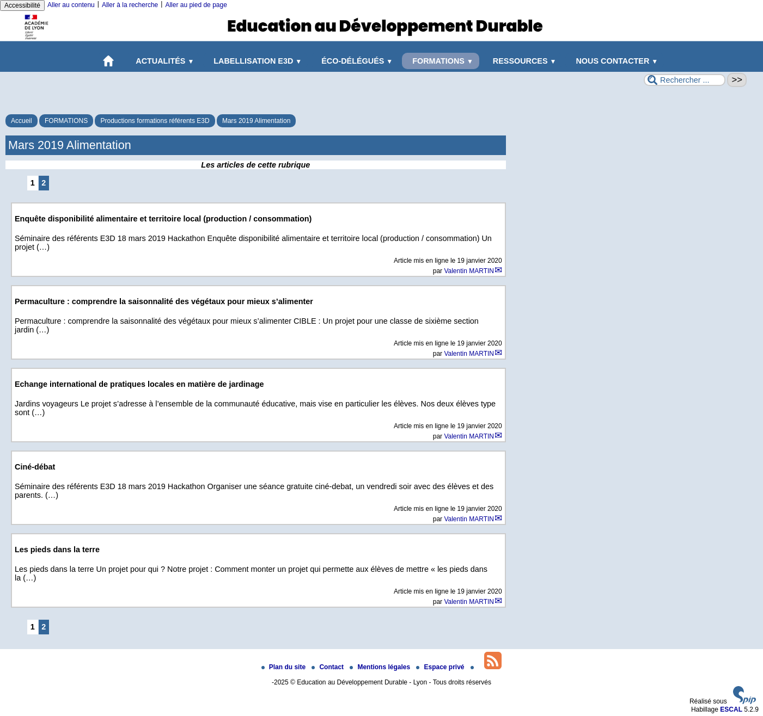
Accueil (21, 121)
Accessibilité (22, 5)
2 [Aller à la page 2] (43, 182)
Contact (328, 667)
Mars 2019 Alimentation (256, 121)
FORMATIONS (440, 60)
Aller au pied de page (196, 5)
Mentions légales (381, 667)
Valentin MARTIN (469, 271)
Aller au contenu (71, 5)
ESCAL (731, 709)
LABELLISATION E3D (255, 60)
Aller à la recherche (130, 5)
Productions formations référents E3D (154, 121)
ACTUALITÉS (163, 60)
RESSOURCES (523, 60)
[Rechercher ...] (684, 80)
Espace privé (441, 667)
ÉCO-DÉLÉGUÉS (355, 60)
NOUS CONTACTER (614, 60)
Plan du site (284, 667)
